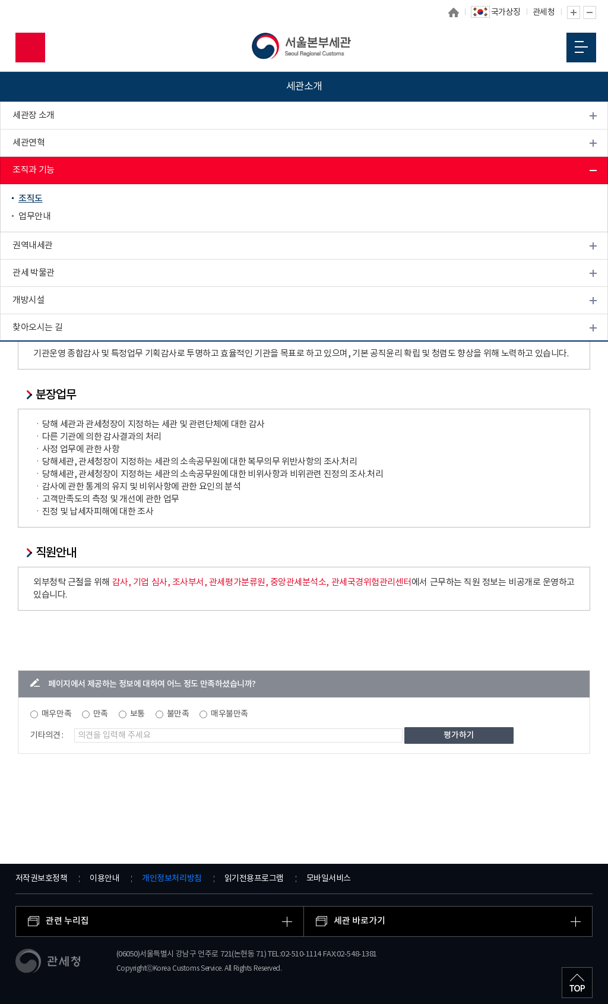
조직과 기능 (33, 170)
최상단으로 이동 (577, 982)
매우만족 (56, 714)
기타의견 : (47, 735)
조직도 (30, 199)
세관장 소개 (33, 115)
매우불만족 (229, 714)
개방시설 (28, 300)
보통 (137, 714)
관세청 (544, 12)
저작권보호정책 (41, 878)
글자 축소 (589, 12)
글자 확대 (573, 12)
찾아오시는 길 (37, 328)
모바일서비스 (328, 878)
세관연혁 (28, 143)
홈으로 (453, 12)
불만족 (178, 714)
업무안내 (34, 216)
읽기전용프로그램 (254, 878)
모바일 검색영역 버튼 (30, 47)
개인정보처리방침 (171, 878)
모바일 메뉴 (581, 47)
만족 (100, 714)
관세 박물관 (33, 273)
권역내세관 (32, 246)
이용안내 (104, 878)
